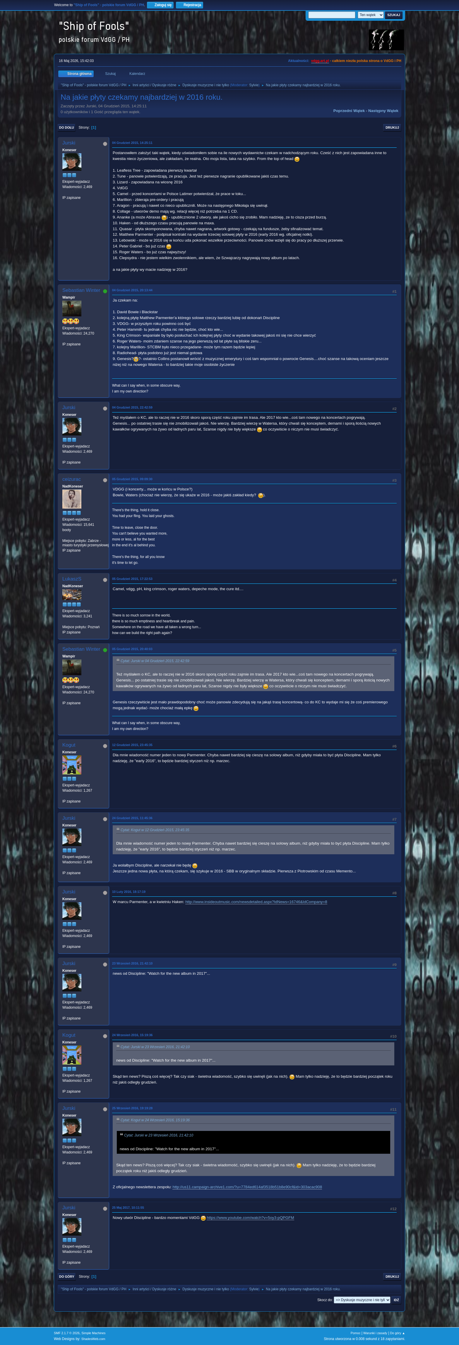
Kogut (68, 745)
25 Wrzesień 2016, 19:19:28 (132, 1108)
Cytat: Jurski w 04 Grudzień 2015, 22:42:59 (155, 661)
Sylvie (253, 85)
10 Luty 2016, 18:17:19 (128, 891)
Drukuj (392, 127)
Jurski (68, 143)
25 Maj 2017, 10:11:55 (128, 1207)
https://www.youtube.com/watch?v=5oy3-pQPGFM (250, 1217)
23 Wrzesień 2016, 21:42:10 (132, 963)
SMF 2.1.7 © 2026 (67, 1333)
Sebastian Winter (81, 290)
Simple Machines (93, 1333)
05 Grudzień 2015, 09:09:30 (132, 479)
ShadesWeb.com (93, 1339)
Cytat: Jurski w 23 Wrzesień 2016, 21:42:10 (155, 1047)
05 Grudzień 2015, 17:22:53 (132, 579)
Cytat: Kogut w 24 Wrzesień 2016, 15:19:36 (155, 1120)
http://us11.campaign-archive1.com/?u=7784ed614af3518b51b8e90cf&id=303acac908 (247, 1187)
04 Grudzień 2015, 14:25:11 (132, 142)
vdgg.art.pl (320, 61)
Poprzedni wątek (349, 111)
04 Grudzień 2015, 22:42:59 (132, 407)
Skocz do (324, 1300)
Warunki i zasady (375, 1333)
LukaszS (71, 579)
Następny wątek (383, 111)
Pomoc (356, 1333)
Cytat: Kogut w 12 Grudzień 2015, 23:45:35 (155, 830)
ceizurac (71, 479)
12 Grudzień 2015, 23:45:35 (132, 745)
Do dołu (66, 127)
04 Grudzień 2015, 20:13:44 (132, 290)
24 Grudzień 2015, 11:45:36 (132, 818)
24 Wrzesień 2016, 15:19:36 (132, 1035)
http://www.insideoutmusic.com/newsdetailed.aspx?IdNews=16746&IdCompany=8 (256, 902)
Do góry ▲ (397, 1333)
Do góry (66, 1276)
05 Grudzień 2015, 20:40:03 (132, 649)
